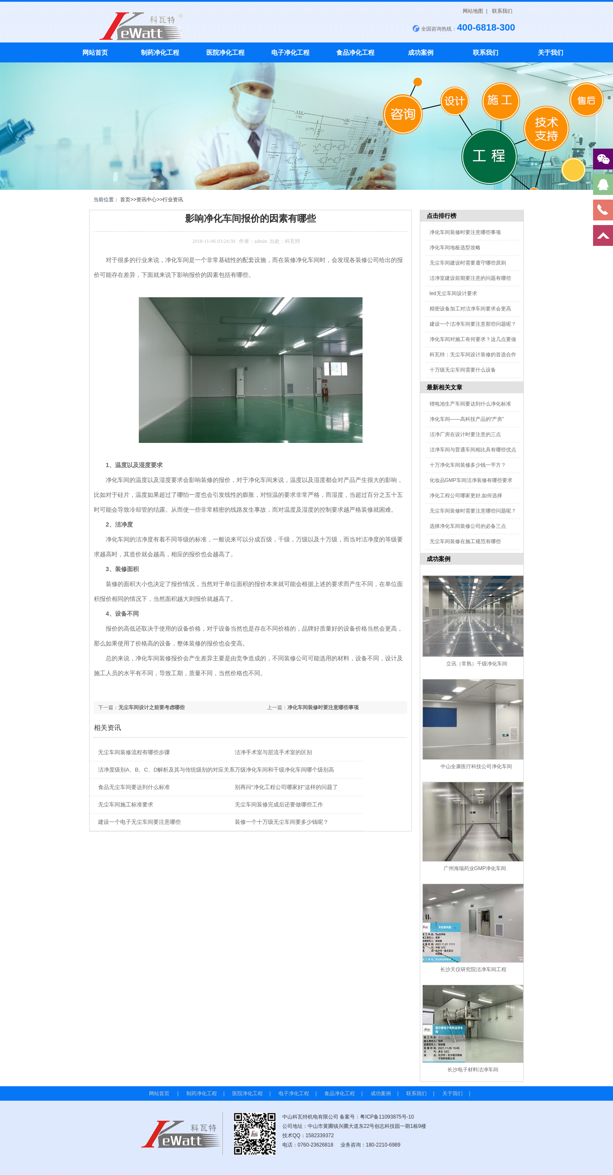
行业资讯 (173, 200)
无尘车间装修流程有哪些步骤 (134, 752)
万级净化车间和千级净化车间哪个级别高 (284, 769)
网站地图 (473, 11)
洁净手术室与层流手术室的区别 (273, 752)
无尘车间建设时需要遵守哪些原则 (468, 263)
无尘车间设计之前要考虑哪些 (151, 707)
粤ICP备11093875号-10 (387, 1117)
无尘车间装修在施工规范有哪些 (465, 541)
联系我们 (502, 11)
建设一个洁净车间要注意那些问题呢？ (473, 324)
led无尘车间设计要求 (453, 293)
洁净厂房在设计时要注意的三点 (465, 434)
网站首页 (95, 52)
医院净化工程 (225, 52)
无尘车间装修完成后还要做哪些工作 (279, 804)
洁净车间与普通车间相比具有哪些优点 (473, 450)
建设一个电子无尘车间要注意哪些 (139, 822)
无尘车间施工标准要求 (125, 804)
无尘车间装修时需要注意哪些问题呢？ (473, 511)
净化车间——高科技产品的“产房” (467, 419)
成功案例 (420, 52)
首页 (125, 200)
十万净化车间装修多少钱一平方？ (468, 465)
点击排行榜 (441, 215)
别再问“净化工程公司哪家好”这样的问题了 (286, 787)
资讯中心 (146, 200)
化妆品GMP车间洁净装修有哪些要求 (471, 480)
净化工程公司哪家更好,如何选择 (466, 496)
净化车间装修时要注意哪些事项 (323, 707)
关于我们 (550, 52)
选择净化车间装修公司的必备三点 (468, 526)
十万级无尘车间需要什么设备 (463, 370)
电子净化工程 (290, 52)
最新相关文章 (444, 387)
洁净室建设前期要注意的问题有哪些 (470, 278)
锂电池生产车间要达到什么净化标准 (470, 404)
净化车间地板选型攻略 (455, 248)
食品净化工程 (355, 52)
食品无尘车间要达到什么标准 (134, 787)
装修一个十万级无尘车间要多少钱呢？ (282, 822)
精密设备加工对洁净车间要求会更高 (470, 309)
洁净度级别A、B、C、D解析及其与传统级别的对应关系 (166, 769)
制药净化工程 (160, 52)
